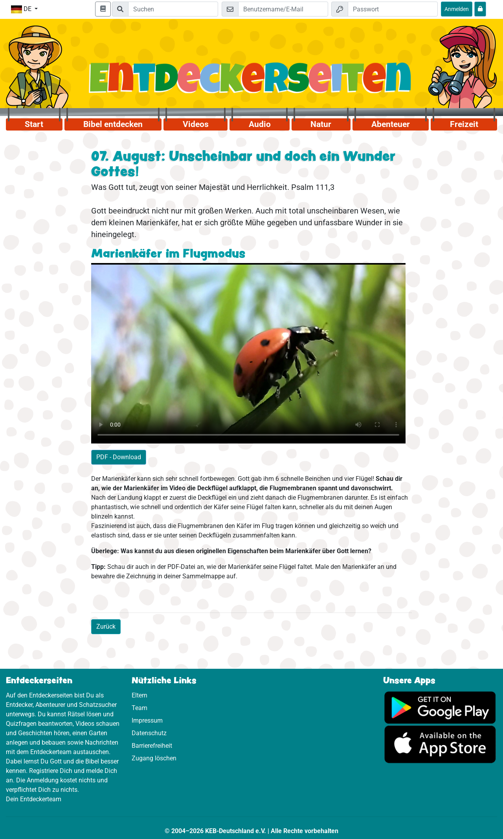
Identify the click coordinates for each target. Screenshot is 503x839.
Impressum (147, 720)
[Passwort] (393, 9)
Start (34, 124)
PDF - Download (118, 457)
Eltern (139, 695)
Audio (260, 124)
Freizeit (464, 124)
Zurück (106, 626)
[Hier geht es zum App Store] (440, 744)
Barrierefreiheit (152, 745)
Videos (196, 124)
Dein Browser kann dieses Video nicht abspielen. (248, 353)
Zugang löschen (154, 758)
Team (139, 708)
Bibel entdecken (113, 124)
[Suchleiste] (173, 9)
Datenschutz (149, 733)
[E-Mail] (283, 9)
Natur (320, 124)
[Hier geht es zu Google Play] (440, 707)
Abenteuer (390, 124)
